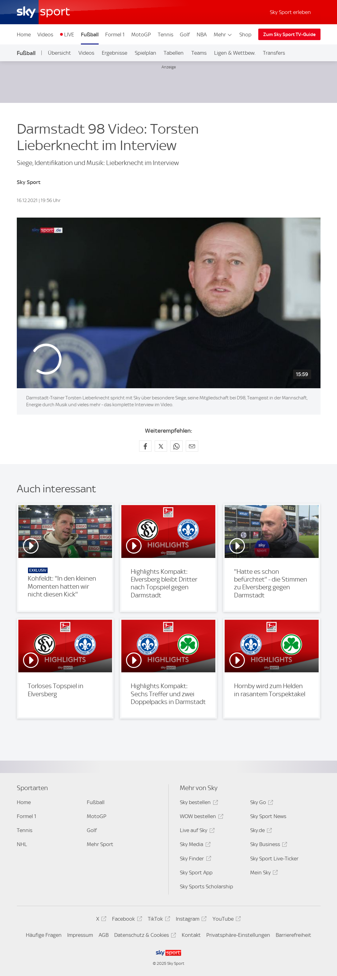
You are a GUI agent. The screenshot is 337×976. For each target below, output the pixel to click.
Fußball (90, 34)
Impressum (80, 935)
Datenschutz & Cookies (144, 936)
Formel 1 (114, 34)
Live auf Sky (196, 831)
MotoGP (141, 34)
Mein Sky (263, 873)
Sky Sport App (196, 872)
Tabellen (174, 53)
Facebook (126, 920)
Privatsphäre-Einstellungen (238, 935)
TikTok (158, 920)
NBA (202, 34)
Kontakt (191, 935)
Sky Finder (194, 859)
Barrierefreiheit (293, 935)
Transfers (274, 53)
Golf (185, 34)
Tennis (165, 34)
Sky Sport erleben (290, 12)
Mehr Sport (100, 844)
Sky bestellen (198, 803)
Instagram (190, 920)
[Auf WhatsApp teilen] (176, 446)
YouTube (226, 920)
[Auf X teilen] (161, 446)
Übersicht (59, 53)
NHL (22, 844)
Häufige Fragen (44, 935)
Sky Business (267, 845)
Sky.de (260, 831)
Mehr (223, 34)
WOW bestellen (200, 817)
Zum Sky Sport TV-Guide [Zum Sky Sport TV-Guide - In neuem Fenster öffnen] (289, 34)
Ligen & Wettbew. (234, 53)
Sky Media (194, 845)
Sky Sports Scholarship (206, 886)
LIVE (69, 34)
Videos (45, 34)
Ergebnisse (114, 53)
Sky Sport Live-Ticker (274, 858)
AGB (104, 935)
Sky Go (260, 803)
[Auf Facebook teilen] (145, 446)
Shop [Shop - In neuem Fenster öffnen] (245, 34)
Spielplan (145, 53)
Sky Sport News (268, 816)
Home (24, 34)
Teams (199, 53)
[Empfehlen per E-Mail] (192, 446)
